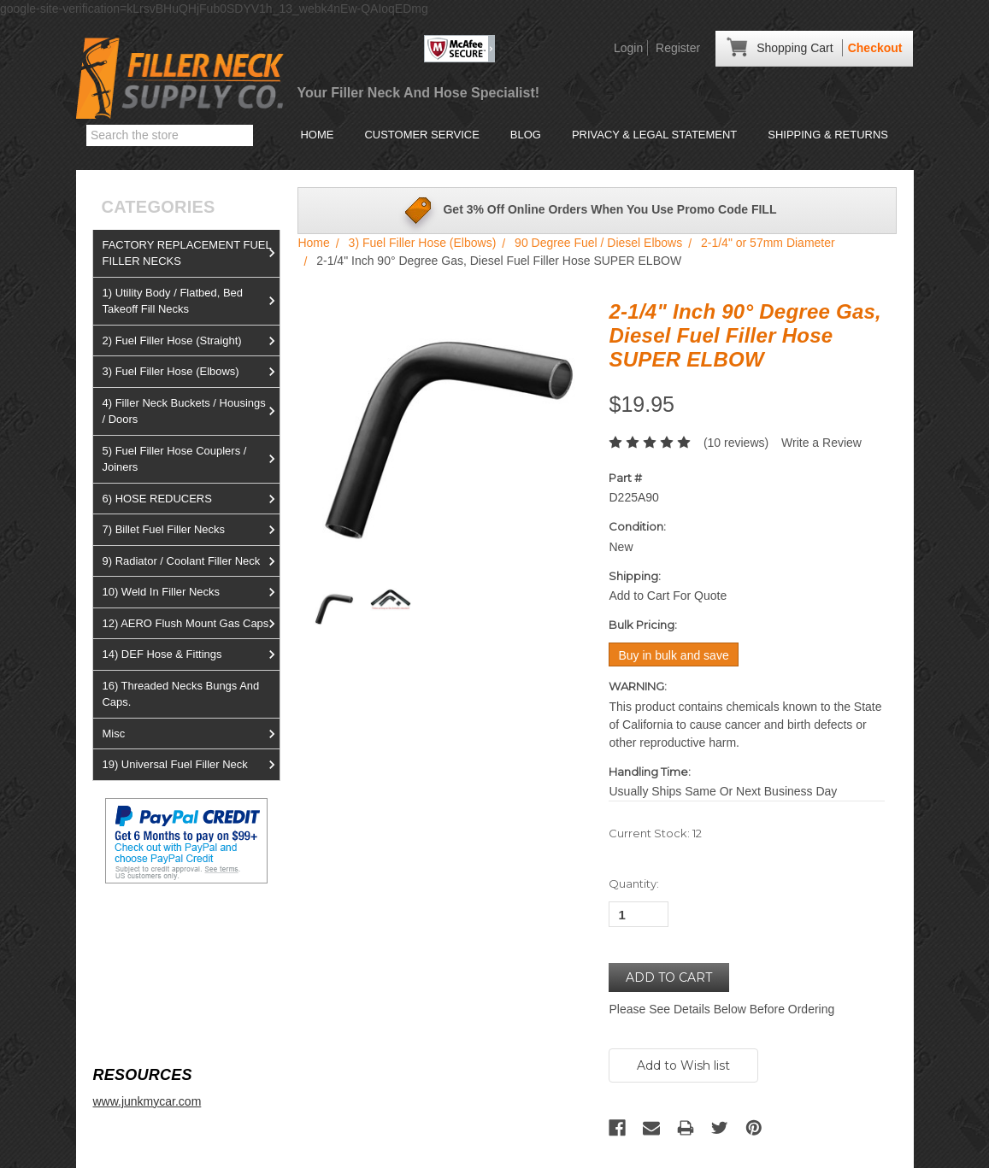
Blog (525, 134)
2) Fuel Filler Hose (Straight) (191, 340)
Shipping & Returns (828, 134)
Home (316, 134)
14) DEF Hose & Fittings (191, 654)
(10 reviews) (735, 442)
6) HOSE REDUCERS (191, 499)
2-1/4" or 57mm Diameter (768, 242)
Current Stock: (655, 833)
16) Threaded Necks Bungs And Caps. (180, 694)
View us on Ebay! (139, 924)
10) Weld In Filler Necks (191, 592)
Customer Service (421, 134)
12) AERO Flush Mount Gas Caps (191, 623)
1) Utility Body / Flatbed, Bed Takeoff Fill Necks (191, 301)
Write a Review (821, 442)
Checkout (875, 48)
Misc (191, 733)
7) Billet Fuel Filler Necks (191, 529)
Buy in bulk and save (673, 655)
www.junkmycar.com (146, 1101)
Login (628, 48)
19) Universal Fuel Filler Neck (191, 764)
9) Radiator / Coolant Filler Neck (191, 561)
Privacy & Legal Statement (654, 134)
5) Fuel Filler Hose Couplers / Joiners (191, 459)
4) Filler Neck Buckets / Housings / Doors (191, 411)
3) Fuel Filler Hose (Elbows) (191, 371)
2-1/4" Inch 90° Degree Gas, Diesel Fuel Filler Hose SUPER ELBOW (498, 260)
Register (678, 48)
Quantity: (634, 883)
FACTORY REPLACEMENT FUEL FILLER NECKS (191, 253)
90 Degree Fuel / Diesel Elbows (598, 242)
